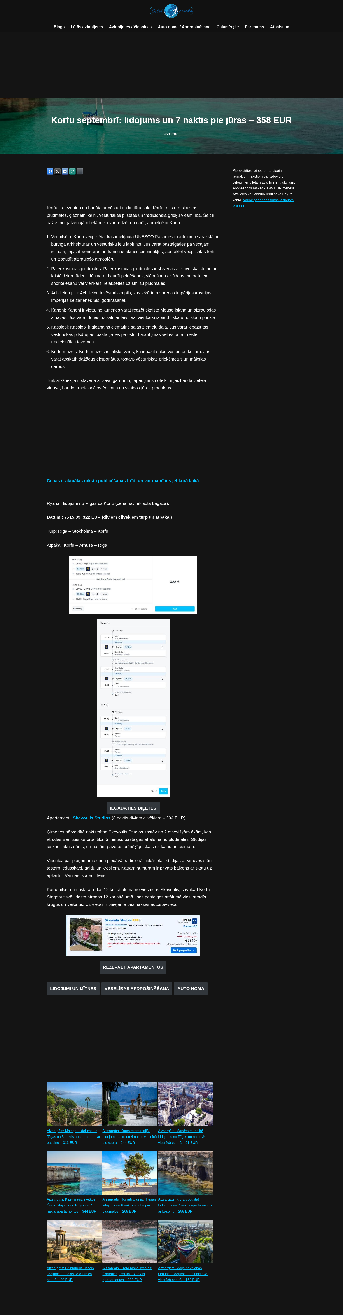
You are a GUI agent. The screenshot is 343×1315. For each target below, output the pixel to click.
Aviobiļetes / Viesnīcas (130, 27)
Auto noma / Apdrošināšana (184, 27)
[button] (238, 27)
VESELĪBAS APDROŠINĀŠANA (137, 989)
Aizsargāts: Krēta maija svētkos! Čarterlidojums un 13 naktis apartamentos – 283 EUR (127, 1274)
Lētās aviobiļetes (87, 27)
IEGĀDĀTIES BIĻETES (133, 808)
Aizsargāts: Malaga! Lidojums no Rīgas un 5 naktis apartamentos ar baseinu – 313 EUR (73, 1137)
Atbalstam (279, 27)
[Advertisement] (171, 64)
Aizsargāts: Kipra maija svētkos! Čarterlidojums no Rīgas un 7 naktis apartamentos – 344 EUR (71, 1206)
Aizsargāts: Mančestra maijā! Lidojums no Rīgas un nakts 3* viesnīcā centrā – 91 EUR (182, 1137)
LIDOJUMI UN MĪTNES (73, 989)
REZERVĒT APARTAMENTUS (133, 967)
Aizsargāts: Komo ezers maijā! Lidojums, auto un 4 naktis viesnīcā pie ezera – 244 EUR (129, 1137)
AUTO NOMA (190, 989)
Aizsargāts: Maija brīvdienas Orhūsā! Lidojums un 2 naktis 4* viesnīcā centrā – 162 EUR (183, 1274)
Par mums (254, 27)
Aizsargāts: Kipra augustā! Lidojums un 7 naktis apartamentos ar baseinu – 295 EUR (185, 1206)
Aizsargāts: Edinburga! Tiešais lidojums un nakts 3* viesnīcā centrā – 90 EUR (70, 1274)
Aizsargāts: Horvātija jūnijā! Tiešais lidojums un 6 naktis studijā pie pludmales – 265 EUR (129, 1206)
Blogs (59, 27)
